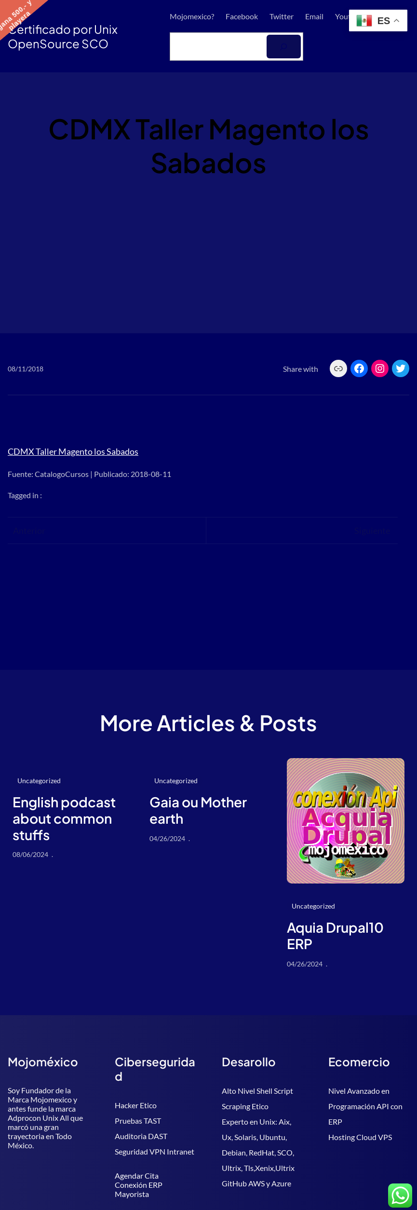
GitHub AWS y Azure (256, 1183)
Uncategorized (39, 780)
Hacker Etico (136, 1105)
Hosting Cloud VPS (360, 1137)
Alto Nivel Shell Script (257, 1090)
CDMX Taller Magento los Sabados (73, 451)
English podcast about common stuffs (64, 818)
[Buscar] (284, 46)
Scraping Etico (245, 1106)
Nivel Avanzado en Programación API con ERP (365, 1106)
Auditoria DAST (141, 1136)
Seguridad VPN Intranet (154, 1151)
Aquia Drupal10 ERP (335, 935)
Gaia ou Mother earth (198, 810)
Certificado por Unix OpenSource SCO (63, 36)
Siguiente (372, 530)
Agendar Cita (137, 1175)
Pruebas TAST (138, 1120)
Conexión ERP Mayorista (138, 1189)
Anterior (29, 530)
